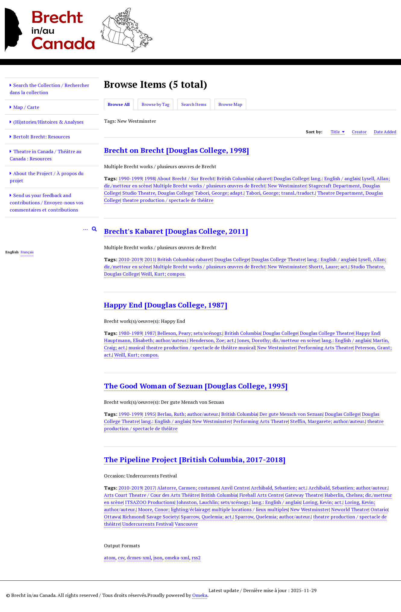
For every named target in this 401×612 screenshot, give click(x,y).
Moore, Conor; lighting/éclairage (173, 509)
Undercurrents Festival (147, 524)
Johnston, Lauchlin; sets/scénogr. (213, 502)
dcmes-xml (139, 557)
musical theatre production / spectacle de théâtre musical (191, 347)
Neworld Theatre (349, 509)
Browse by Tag (155, 104)
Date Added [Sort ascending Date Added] (385, 131)
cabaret (263, 178)
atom (109, 557)
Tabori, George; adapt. (219, 193)
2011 (149, 259)
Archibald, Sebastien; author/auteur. (348, 487)
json (157, 557)
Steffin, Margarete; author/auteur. (327, 421)
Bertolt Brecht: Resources (41, 136)
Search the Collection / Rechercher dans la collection (49, 89)
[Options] (85, 228)
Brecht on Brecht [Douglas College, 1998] (176, 150)
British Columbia (235, 178)
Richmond (133, 516)
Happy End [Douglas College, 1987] (165, 305)
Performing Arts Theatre (325, 347)
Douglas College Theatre (278, 259)
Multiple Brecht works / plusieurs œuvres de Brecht (209, 185)
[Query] (52, 228)
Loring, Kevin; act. (323, 502)
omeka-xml (177, 557)
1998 (149, 178)
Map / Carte (26, 107)
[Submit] (94, 228)
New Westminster (287, 185)
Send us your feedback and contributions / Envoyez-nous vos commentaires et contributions (46, 202)
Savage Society (162, 516)
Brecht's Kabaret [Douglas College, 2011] (176, 231)
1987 (149, 333)
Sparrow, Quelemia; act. (207, 516)
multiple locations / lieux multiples (249, 509)
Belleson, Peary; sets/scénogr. (189, 333)
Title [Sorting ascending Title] (338, 132)
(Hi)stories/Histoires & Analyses (48, 122)
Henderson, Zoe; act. (212, 340)
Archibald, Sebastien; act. (278, 487)
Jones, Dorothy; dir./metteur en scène (278, 340)
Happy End (368, 333)
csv (121, 557)
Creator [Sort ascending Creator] (359, 131)
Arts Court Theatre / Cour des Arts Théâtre (151, 495)
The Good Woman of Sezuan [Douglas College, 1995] (195, 386)
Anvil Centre (235, 487)
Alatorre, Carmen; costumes (188, 487)
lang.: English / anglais (335, 178)
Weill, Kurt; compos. (163, 273)
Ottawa (112, 516)
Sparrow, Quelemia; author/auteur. (273, 516)
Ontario (379, 509)
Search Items (193, 104)
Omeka (199, 595)
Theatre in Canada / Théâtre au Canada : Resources (45, 155)
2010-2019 (130, 259)
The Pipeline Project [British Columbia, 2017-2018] (194, 459)
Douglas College (291, 178)
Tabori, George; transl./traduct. (280, 193)
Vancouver (186, 524)
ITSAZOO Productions (149, 502)
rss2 (196, 557)
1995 (149, 414)
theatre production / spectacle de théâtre (167, 200)
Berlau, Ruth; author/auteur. (188, 414)
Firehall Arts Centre (261, 495)
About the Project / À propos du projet (46, 177)
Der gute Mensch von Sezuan (291, 414)
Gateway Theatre (303, 495)
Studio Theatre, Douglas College (157, 193)
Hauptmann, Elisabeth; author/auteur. (145, 340)
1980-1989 (130, 333)
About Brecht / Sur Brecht (186, 178)
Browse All (119, 104)
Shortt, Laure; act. (329, 266)
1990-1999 (130, 178)
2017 (149, 487)
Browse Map (230, 104)
